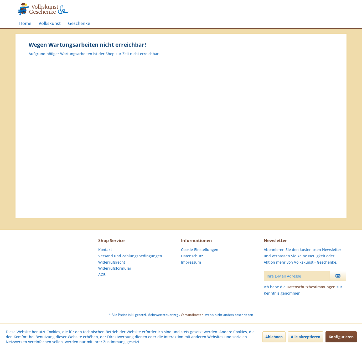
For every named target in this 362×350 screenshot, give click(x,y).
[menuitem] (25, 23)
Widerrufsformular (114, 268)
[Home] (25, 23)
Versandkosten (192, 314)
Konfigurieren (341, 336)
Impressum (191, 262)
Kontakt (105, 249)
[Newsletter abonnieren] (338, 276)
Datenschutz (192, 255)
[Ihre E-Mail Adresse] (297, 276)
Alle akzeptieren (305, 336)
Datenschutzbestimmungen (311, 286)
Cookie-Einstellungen (199, 249)
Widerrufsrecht (111, 262)
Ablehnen (274, 336)
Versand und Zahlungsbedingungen (130, 255)
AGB (102, 274)
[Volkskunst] (49, 23)
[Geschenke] (79, 23)
